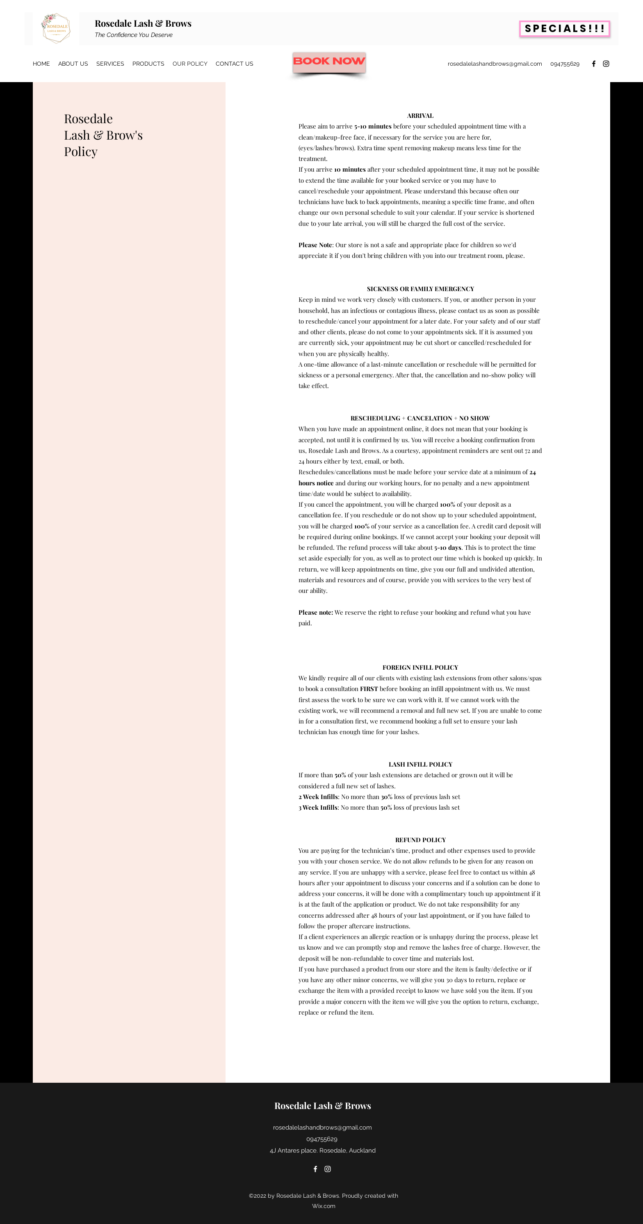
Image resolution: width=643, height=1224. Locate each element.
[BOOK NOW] (329, 63)
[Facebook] (594, 64)
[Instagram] (606, 64)
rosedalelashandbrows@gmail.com (495, 63)
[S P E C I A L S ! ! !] (564, 29)
